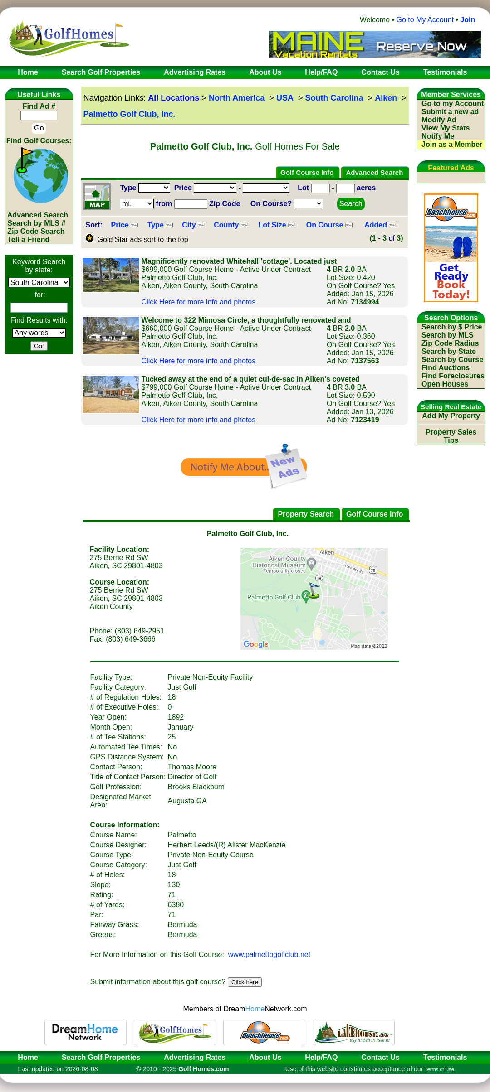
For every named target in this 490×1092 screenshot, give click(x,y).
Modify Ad (438, 120)
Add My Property (451, 416)
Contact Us (380, 1057)
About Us (265, 1057)
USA (285, 97)
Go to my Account (452, 103)
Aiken (386, 97)
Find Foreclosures (453, 376)
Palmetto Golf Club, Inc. (129, 114)
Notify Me (437, 136)
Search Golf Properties (101, 1057)
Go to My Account (425, 20)
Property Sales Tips (451, 436)
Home (25, 1057)
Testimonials (445, 1057)
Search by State (448, 351)
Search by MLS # (36, 223)
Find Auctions (445, 368)
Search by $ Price (451, 327)
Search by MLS (447, 335)
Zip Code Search (35, 231)
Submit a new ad (450, 112)
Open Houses (444, 384)
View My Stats (445, 128)
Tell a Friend (28, 239)
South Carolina (334, 97)
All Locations (173, 97)
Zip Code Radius (450, 343)
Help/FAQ (321, 1057)
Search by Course (452, 359)
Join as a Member (451, 144)
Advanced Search (37, 215)
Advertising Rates (194, 1057)
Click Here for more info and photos (199, 302)
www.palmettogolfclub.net (269, 954)
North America (237, 97)
